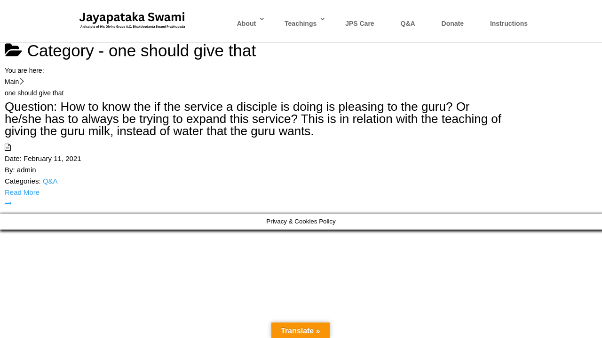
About (246, 23)
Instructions (509, 23)
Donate (453, 23)
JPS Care (359, 23)
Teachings (301, 23)
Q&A (408, 23)
